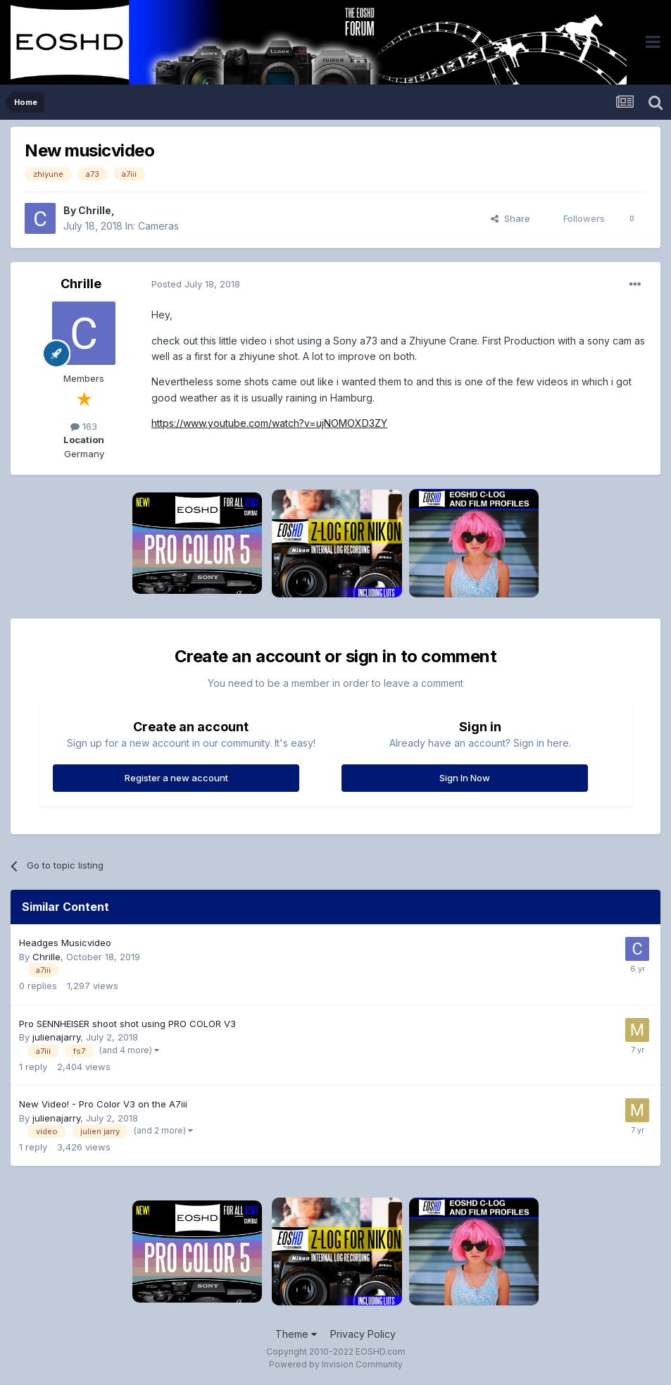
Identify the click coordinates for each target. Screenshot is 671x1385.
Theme (296, 1334)
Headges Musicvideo (65, 942)
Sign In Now (464, 777)
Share (510, 218)
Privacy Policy (363, 1334)
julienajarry (56, 1037)
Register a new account (176, 777)
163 (83, 426)
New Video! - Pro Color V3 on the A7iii (103, 1104)
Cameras (158, 226)
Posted (195, 284)
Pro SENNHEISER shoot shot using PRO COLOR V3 (127, 1023)
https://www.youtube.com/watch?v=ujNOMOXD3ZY (269, 423)
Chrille (94, 210)
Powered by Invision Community (336, 1364)
